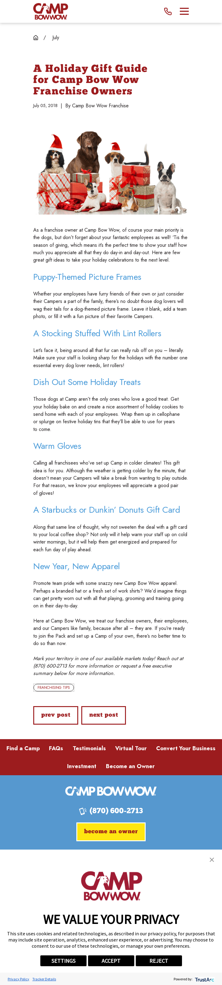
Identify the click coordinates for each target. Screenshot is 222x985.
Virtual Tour (131, 748)
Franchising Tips (54, 687)
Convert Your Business (186, 748)
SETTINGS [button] (63, 960)
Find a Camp (23, 748)
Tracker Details (44, 979)
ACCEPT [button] (111, 960)
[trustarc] (204, 979)
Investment (81, 766)
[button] (212, 860)
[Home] (50, 11)
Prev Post (56, 715)
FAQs (56, 748)
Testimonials (89, 748)
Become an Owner (130, 766)
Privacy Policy (18, 979)
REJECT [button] (158, 960)
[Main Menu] (184, 11)
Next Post (103, 715)
